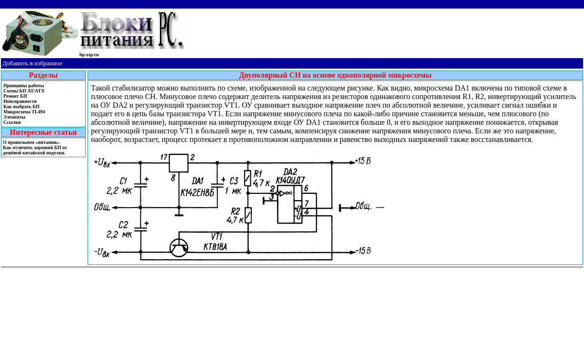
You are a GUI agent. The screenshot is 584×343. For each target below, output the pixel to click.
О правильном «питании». (31, 142)
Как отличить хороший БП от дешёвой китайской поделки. (35, 150)
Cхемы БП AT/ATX (24, 90)
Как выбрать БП (21, 106)
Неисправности (20, 101)
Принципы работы (23, 85)
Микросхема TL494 (24, 111)
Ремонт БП (15, 96)
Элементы (14, 117)
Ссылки (12, 122)
